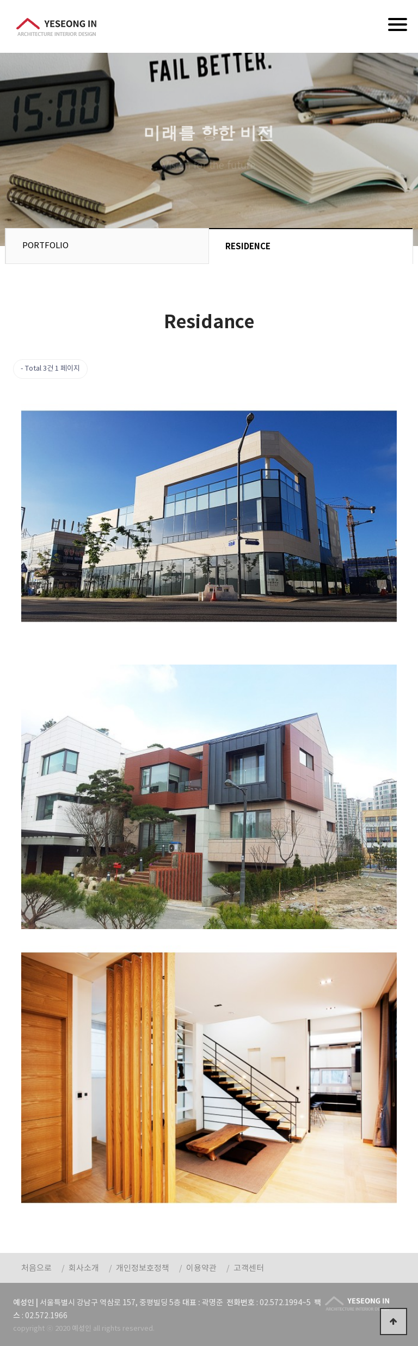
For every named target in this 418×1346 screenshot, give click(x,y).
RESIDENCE (248, 246)
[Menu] (398, 24)
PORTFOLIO (45, 245)
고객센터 (248, 1268)
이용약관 (201, 1268)
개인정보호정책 (142, 1268)
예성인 (56, 26)
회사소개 (84, 1268)
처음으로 (36, 1268)
